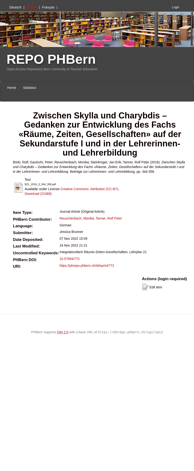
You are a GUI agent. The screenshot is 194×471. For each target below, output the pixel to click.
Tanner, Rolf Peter (109, 218)
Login (175, 7)
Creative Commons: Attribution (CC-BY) (89, 189)
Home (11, 88)
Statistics (29, 88)
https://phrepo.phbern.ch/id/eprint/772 (86, 265)
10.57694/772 (69, 259)
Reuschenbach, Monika (76, 218)
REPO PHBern (51, 59)
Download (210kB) (38, 194)
